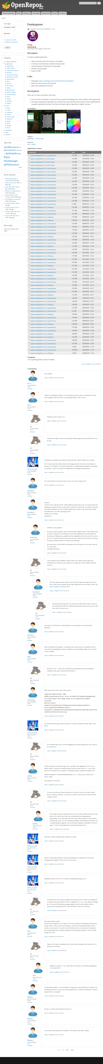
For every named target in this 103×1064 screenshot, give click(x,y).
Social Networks (11, 94)
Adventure (9, 112)
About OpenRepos (8, 13)
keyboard (11, 153)
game (6, 150)
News (19, 13)
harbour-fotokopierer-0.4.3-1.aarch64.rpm (43, 259)
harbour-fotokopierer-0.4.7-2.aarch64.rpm (43, 308)
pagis (29, 656)
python (7, 164)
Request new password (11, 42)
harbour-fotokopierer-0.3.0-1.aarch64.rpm (43, 201)
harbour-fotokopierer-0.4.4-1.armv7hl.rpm (43, 282)
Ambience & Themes (12, 70)
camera (33, 144)
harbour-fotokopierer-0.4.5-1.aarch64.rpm (43, 288)
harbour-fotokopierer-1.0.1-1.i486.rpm (42, 353)
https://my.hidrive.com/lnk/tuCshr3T (60, 586)
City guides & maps (12, 75)
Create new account (10, 40)
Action (8, 110)
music (19, 153)
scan (28, 144)
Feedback (62, 13)
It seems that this (9, 203)
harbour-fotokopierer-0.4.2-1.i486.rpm (42, 256)
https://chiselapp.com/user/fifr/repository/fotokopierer (56, 81)
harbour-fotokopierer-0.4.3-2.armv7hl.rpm (43, 272)
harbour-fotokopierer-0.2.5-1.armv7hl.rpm (43, 191)
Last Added (35, 13)
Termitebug (31, 700)
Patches (9, 88)
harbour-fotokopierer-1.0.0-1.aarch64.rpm (43, 343)
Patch (7, 157)
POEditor (50, 86)
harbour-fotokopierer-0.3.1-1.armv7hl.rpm (43, 214)
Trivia (8, 127)
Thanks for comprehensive (12, 191)
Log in (83, 364)
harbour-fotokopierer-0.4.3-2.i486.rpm (42, 275)
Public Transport (11, 92)
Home (3, 18)
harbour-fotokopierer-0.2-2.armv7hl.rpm (43, 162)
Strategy (9, 125)
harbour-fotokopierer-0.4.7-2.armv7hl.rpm (43, 311)
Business (9, 72)
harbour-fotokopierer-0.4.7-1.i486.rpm (42, 304)
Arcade (9, 114)
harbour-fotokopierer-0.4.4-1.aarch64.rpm (43, 279)
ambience (15, 147)
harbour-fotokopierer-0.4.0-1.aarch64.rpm (43, 230)
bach (28, 931)
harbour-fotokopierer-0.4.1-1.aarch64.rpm (43, 240)
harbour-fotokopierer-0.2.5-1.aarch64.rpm (43, 188)
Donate (54, 13)
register (89, 364)
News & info (10, 85)
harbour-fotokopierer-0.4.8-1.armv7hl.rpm (43, 321)
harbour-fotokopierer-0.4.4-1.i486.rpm (42, 285)
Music (8, 81)
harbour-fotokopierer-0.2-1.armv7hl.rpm (43, 159)
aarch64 (8, 147)
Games (7, 106)
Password (7, 33)
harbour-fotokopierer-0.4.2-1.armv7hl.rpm (43, 253)
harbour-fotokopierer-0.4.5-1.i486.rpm (42, 295)
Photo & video (11, 90)
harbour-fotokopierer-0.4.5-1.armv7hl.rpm (43, 292)
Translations (8, 130)
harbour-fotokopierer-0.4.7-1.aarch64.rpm (43, 298)
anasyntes (30, 635)
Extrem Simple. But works (12, 211)
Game (8, 108)
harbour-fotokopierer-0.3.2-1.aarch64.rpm (43, 227)
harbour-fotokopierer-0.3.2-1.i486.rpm (42, 220)
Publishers (26, 13)
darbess (29, 776)
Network (9, 83)
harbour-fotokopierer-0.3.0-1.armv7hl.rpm (43, 204)
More (20, 167)
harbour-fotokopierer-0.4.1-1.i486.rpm (42, 246)
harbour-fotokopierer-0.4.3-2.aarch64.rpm (43, 269)
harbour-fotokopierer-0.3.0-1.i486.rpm (42, 207)
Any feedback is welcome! (12, 199)
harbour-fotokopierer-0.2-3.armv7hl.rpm (43, 165)
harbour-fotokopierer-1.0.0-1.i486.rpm (42, 337)
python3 (15, 164)
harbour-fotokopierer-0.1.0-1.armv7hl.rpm (43, 155)
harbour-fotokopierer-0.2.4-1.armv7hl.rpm (43, 185)
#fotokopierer (43, 83)
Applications (8, 64)
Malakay (30, 997)
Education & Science (12, 77)
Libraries (7, 134)
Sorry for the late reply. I (12, 215)
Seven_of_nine (32, 469)
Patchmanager (11, 160)
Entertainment (10, 79)
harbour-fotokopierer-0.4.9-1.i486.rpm (42, 334)
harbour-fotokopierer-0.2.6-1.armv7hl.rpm (43, 198)
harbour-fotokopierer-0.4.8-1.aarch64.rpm (43, 318)
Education (9, 119)
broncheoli (30, 491)
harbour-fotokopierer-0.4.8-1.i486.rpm (42, 324)
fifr (38, 29)
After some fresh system (12, 187)
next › (67, 1050)
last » (72, 1050)
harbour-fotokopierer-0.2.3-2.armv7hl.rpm (43, 181)
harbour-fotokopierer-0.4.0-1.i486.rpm (42, 236)
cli (20, 147)
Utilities (9, 103)
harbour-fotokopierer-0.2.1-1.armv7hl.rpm (43, 168)
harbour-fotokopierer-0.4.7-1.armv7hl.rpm (43, 301)
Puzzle (8, 121)
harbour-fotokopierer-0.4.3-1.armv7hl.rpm (43, 262)
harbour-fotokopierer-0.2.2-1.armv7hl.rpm (43, 175)
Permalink (29, 388)
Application (10, 66)
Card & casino (11, 117)
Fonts (6, 132)
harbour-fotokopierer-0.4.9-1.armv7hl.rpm (43, 331)
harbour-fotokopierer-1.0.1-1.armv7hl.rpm (43, 350)
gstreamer (12, 150)
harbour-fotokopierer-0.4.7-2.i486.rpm (42, 314)
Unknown (9, 101)
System (9, 99)
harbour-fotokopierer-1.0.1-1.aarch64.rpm (43, 347)
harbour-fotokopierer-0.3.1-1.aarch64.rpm (43, 211)
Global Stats (46, 13)
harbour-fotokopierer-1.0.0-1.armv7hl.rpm (43, 340)
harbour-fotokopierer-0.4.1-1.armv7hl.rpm (43, 243)
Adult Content (10, 68)
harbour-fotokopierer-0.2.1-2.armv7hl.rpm (43, 172)
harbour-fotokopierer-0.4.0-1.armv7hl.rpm (43, 233)
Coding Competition (11, 61)
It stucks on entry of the (11, 207)
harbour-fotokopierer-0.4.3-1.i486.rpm (42, 266)
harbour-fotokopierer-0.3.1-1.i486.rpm (42, 217)
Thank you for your (10, 182)
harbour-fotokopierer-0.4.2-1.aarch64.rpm (43, 249)
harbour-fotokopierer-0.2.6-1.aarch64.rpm (43, 194)
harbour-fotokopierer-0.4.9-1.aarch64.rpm (43, 327)
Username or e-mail (10, 27)
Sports (8, 96)
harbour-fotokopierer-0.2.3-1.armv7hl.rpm (43, 178)
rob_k (29, 383)
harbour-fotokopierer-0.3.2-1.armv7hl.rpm (43, 223)
